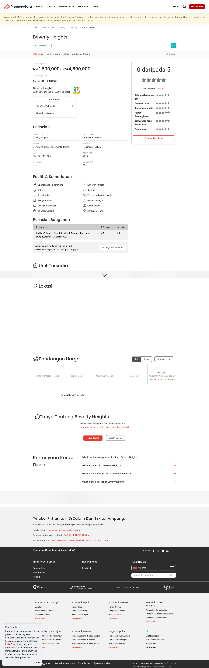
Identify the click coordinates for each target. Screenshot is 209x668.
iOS (72, 550)
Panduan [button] (83, 6)
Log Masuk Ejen (152, 636)
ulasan (160, 88)
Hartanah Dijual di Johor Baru (47, 643)
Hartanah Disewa (118, 602)
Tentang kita (39, 568)
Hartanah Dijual (80, 602)
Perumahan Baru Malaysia (155, 604)
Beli (136, 359)
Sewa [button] (51, 6)
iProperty (40, 587)
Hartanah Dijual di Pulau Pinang (48, 640)
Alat (148, 631)
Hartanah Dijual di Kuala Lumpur (48, 636)
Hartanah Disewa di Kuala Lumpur (86, 636)
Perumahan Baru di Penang (157, 618)
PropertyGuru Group (44, 561)
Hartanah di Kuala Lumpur (119, 636)
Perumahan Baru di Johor (156, 610)
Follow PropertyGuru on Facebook (153, 551)
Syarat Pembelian (102, 661)
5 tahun (161, 359)
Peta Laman (151, 647)
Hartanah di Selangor (117, 640)
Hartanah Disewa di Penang (83, 640)
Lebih (96, 6)
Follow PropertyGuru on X (171, 551)
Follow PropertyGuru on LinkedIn (167, 551)
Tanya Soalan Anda (112, 247)
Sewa (146, 359)
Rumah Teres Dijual (80, 615)
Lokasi (66, 54)
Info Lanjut (38, 54)
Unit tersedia (53, 54)
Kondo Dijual (77, 607)
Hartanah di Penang (117, 643)
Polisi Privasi (11, 644)
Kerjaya (36, 577)
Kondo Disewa (115, 607)
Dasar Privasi (84, 661)
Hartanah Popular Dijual (48, 631)
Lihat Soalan (116, 438)
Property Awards (81, 587)
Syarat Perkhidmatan (65, 661)
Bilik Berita (87, 568)
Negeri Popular (117, 631)
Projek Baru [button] (67, 6)
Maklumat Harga (81, 54)
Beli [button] (39, 6)
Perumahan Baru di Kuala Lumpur (159, 614)
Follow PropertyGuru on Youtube (163, 551)
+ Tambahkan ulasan (154, 138)
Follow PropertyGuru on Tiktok (175, 551)
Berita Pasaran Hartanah (45, 611)
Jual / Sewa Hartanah (155, 640)
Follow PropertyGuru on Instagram (158, 551)
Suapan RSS (151, 643)
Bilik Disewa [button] (115, 614)
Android (63, 550)
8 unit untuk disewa (55, 113)
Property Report (169, 587)
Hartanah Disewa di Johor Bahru (85, 643)
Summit (128, 587)
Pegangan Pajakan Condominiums (64, 530)
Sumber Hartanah (42, 615)
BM (176, 6)
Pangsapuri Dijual (79, 611)
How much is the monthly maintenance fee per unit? (104, 427)
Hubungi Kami (89, 561)
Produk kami (39, 572)
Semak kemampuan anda (162, 379)
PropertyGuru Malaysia (47, 602)
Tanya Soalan (92, 438)
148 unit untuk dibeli (55, 106)
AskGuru (38, 607)
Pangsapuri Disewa (117, 611)
